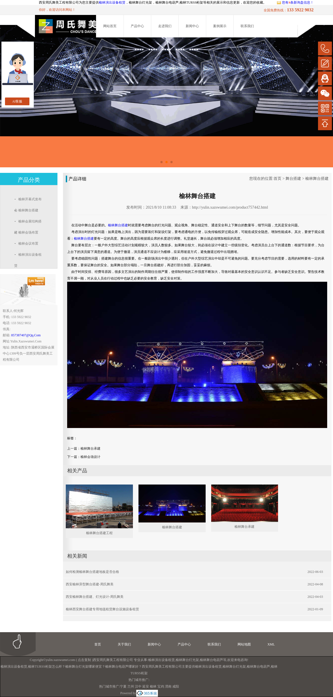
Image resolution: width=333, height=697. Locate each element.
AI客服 (17, 101)
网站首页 (110, 26)
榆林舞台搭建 (317, 178)
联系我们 (247, 26)
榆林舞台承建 (90, 448)
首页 (277, 178)
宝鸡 (160, 686)
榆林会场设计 (90, 457)
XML (271, 644)
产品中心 (137, 26)
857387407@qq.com (26, 335)
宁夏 (123, 686)
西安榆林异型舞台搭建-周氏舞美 (89, 584)
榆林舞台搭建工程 (99, 533)
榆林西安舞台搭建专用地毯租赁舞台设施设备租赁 (102, 609)
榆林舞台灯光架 (187, 660)
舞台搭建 (293, 178)
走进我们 (164, 26)
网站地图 (244, 644)
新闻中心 (192, 26)
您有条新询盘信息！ (295, 2)
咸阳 (175, 686)
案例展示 (219, 26)
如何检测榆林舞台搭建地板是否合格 (92, 572)
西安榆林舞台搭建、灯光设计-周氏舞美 (94, 597)
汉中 (138, 686)
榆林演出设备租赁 (112, 2)
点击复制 (84, 660)
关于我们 (124, 644)
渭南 (168, 686)
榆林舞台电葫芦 (211, 660)
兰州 (130, 686)
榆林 (153, 686)
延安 (145, 686)
